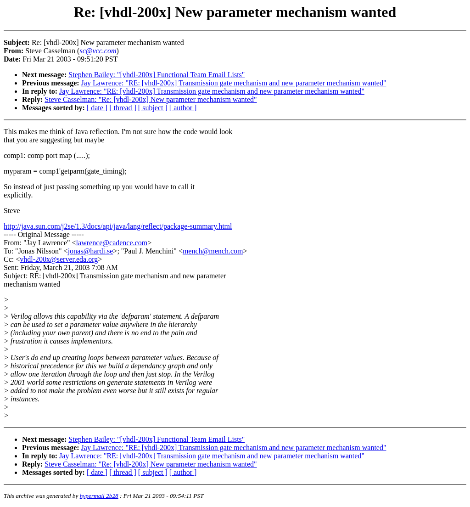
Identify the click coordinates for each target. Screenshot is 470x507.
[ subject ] (153, 108)
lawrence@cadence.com (112, 243)
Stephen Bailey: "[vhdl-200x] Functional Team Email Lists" (156, 75)
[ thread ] (122, 108)
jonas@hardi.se (90, 251)
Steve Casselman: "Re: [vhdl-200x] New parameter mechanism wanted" (151, 99)
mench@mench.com (213, 251)
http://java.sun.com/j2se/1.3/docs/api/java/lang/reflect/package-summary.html (118, 226)
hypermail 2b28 (99, 495)
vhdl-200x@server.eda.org (59, 259)
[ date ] (97, 108)
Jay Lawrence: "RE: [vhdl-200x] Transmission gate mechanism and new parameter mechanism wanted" (233, 83)
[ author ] (183, 108)
